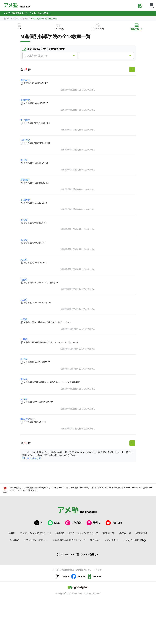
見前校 (23, 259)
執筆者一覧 (109, 533)
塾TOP (7, 18)
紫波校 (23, 379)
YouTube (114, 522)
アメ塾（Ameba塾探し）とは (35, 533)
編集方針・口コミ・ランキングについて (77, 533)
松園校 (23, 219)
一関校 (23, 319)
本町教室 (25, 100)
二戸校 (23, 339)
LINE (54, 522)
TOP (19, 29)
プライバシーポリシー (36, 540)
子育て (93, 522)
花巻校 (23, 279)
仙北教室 (25, 140)
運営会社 (95, 540)
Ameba (62, 576)
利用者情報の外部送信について (69, 540)
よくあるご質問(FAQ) (134, 540)
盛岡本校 (25, 180)
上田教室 (25, 200)
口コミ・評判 (97, 29)
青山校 (23, 160)
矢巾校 (23, 399)
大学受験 (73, 522)
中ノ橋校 (25, 120)
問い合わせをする (31, 458)
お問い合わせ (111, 540)
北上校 (23, 299)
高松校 (23, 239)
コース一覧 (58, 29)
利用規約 (15, 540)
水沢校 (23, 359)
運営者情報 (142, 533)
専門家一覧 (125, 533)
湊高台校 (25, 80)
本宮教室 (25, 419)
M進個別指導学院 (20, 18)
